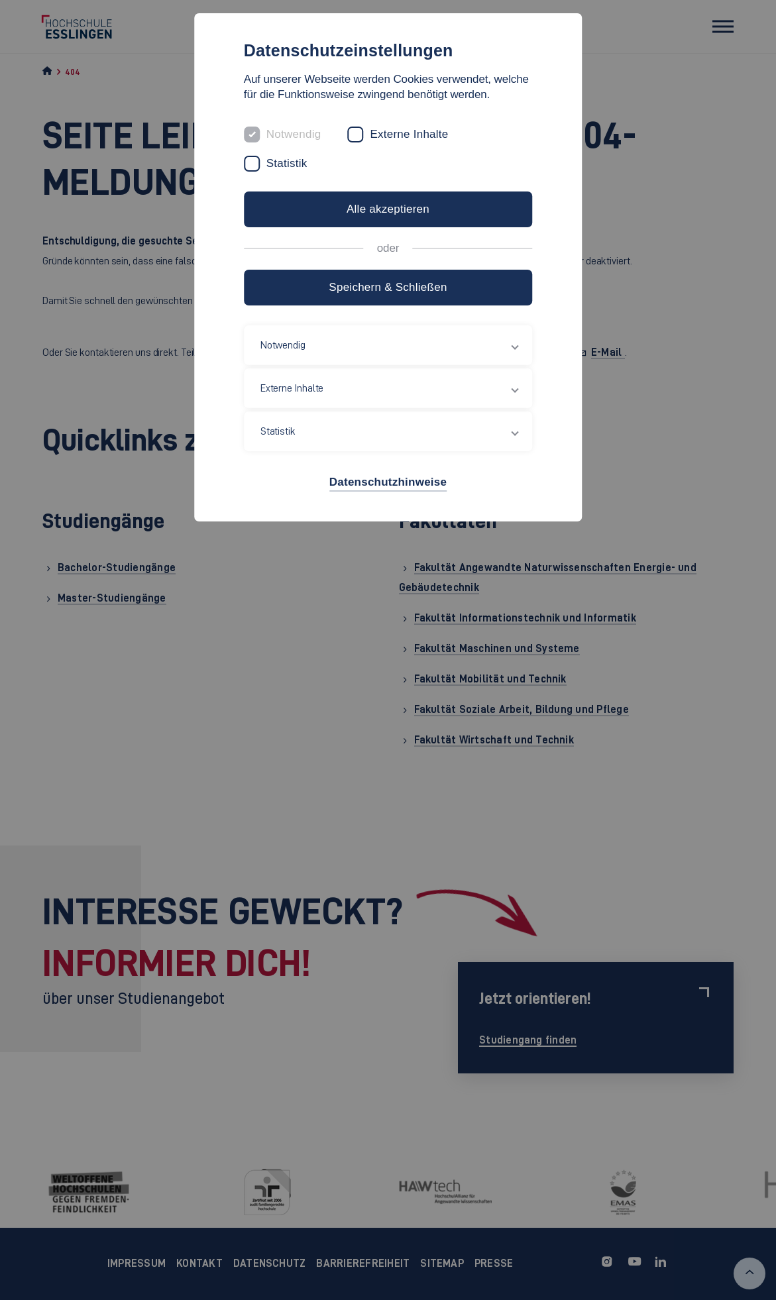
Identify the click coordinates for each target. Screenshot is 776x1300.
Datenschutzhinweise (388, 482)
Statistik (286, 163)
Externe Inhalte (409, 134)
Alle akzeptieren (388, 209)
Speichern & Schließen (388, 287)
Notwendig (293, 134)
